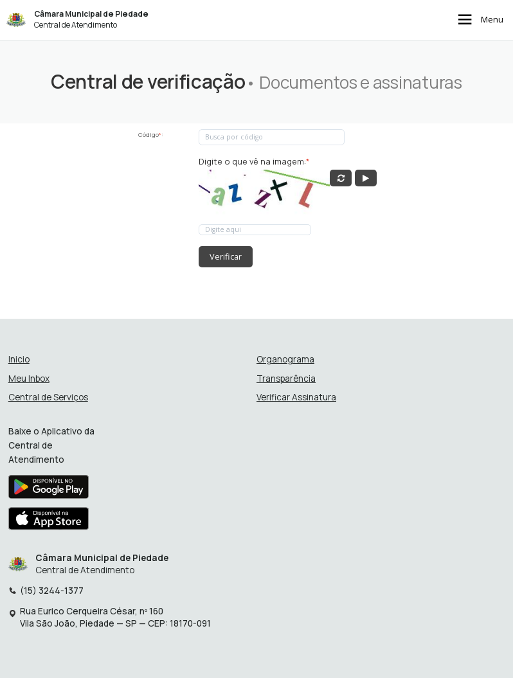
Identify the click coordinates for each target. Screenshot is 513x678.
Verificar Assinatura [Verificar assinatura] (296, 397)
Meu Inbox (29, 378)
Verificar (226, 256)
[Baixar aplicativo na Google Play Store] (48, 490)
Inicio (19, 359)
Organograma (285, 359)
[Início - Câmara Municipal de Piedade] (16, 20)
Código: (150, 134)
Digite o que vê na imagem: (254, 161)
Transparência (286, 378)
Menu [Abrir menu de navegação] (479, 20)
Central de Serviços (48, 397)
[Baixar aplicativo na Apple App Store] (48, 522)
